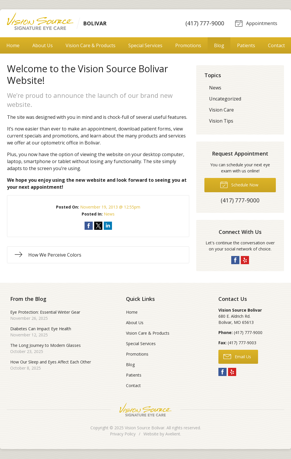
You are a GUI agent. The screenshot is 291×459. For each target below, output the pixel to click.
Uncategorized (225, 99)
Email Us (237, 357)
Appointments (255, 23)
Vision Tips (221, 121)
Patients (246, 46)
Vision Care (221, 110)
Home (13, 46)
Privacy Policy (123, 434)
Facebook (235, 261)
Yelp (245, 261)
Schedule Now (239, 185)
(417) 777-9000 (204, 23)
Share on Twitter (98, 226)
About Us (42, 46)
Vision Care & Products (90, 46)
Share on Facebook (89, 226)
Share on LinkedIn (108, 226)
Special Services (145, 46)
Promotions (188, 46)
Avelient (172, 434)
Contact (276, 46)
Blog (219, 46)
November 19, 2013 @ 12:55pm (110, 207)
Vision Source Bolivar (144, 428)
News (109, 214)
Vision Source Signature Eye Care (145, 410)
